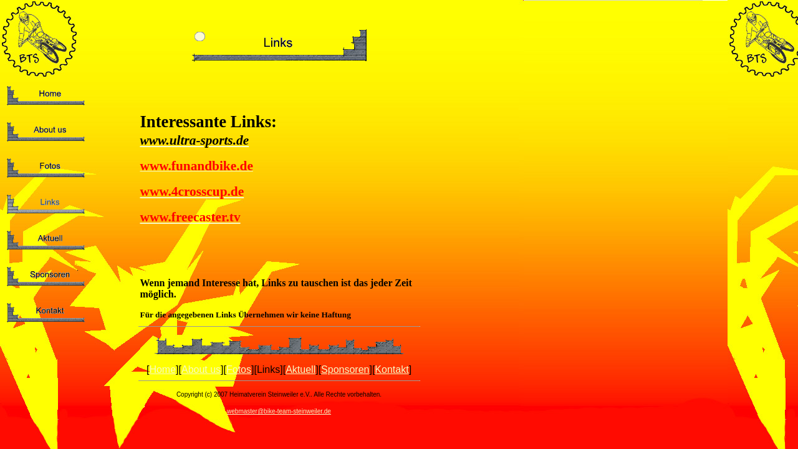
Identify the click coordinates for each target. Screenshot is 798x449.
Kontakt (391, 369)
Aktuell (300, 369)
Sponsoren (345, 369)
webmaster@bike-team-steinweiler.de (279, 411)
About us (201, 369)
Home (162, 369)
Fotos (238, 369)
